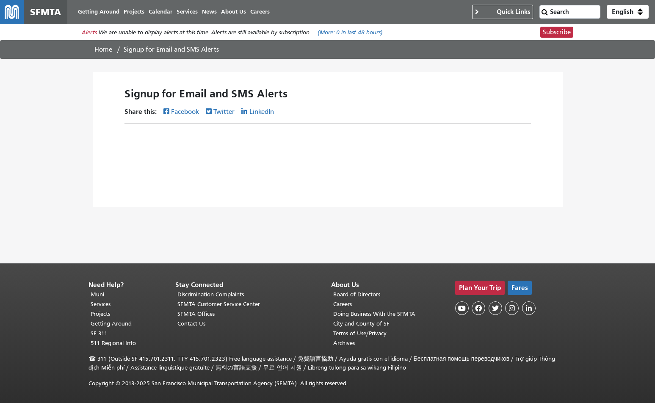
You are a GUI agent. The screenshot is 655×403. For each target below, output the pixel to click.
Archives (344, 343)
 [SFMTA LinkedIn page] (529, 308)
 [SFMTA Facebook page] (478, 308)
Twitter (224, 112)
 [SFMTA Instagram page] (512, 308)
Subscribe (557, 32)
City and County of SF (361, 323)
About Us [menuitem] (233, 11)
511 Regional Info (113, 343)
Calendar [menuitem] (160, 11)
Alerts (89, 32)
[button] (628, 12)
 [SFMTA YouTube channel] (462, 308)
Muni (97, 294)
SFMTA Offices (196, 313)
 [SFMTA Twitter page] (495, 308)
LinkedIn (261, 112)
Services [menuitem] (187, 11)
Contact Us (191, 323)
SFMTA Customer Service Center (218, 304)
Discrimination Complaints (210, 294)
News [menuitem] (209, 11)
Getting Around (111, 323)
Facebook (185, 112)
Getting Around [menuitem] (98, 11)
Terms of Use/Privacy (360, 333)
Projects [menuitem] (134, 11)
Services (101, 304)
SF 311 (99, 333)
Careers (342, 304)
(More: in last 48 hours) (350, 32)
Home (103, 49)
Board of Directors (356, 294)
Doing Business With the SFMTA (374, 313)
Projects (100, 313)
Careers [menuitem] (260, 11)
